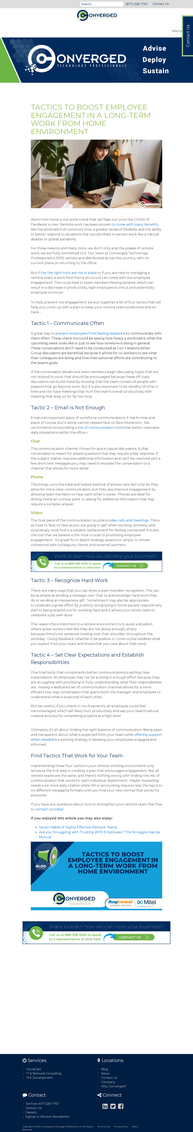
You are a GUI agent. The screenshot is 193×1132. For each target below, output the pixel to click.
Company (108, 1082)
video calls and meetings (128, 520)
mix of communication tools (100, 428)
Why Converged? (113, 1086)
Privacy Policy (121, 1126)
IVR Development (39, 1078)
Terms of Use (104, 1126)
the (44, 273)
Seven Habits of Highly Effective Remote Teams (78, 827)
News (105, 1073)
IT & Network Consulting (43, 1073)
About (135, 1126)
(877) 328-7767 (137, 4)
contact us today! (49, 809)
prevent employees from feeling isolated (88, 333)
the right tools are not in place (72, 273)
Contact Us (161, 4)
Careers (30, 1112)
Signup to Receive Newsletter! (47, 1116)
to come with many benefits (135, 224)
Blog (104, 1069)
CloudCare (33, 1069)
